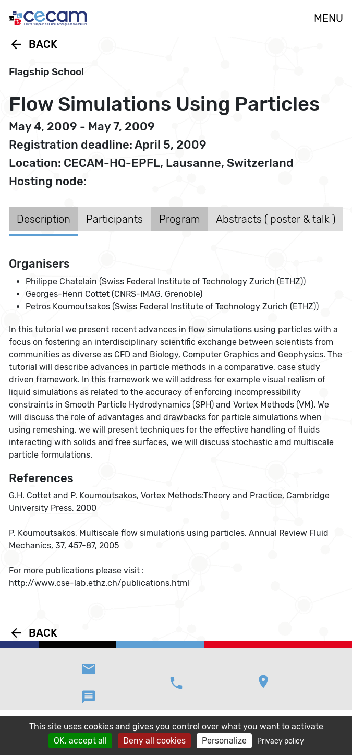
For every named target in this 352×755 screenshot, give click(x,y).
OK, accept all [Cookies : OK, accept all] (80, 741)
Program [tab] (179, 219)
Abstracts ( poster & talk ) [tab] (275, 219)
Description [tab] (43, 219)
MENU (328, 18)
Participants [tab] (114, 219)
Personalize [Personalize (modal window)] (224, 741)
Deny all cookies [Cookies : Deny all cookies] (154, 741)
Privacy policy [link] (280, 741)
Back (33, 44)
